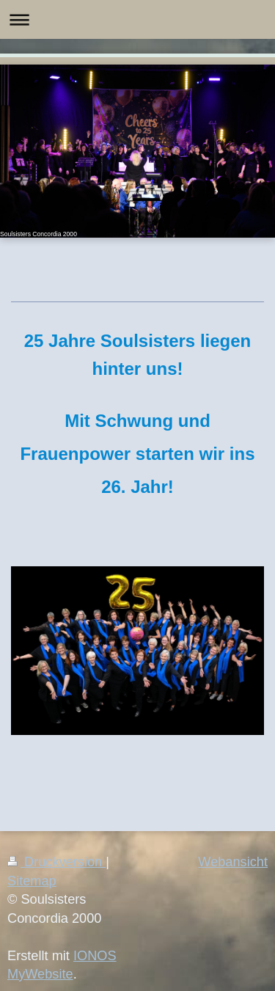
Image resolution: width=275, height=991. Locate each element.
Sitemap (31, 881)
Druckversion (56, 862)
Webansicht (233, 862)
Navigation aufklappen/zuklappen (137, 19)
